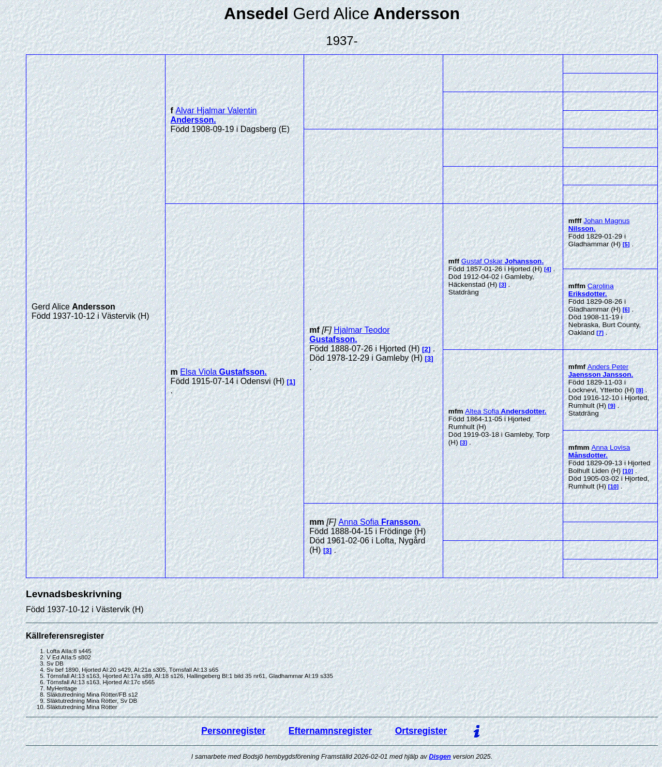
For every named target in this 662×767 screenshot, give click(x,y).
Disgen (440, 756)
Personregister (233, 731)
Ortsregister (421, 731)
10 (628, 471)
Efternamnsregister (330, 731)
